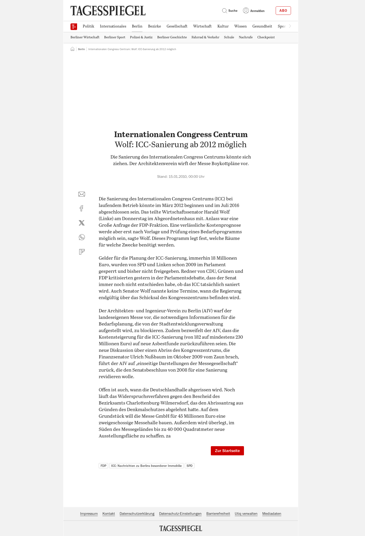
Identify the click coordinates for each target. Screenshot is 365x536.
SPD (189, 465)
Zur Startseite (227, 451)
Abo (283, 10)
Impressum (89, 514)
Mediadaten (271, 514)
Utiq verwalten (246, 514)
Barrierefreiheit (218, 514)
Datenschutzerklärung (137, 514)
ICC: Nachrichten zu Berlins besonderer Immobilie (146, 465)
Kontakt (108, 514)
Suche (229, 10)
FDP (103, 465)
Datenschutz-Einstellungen (180, 514)
